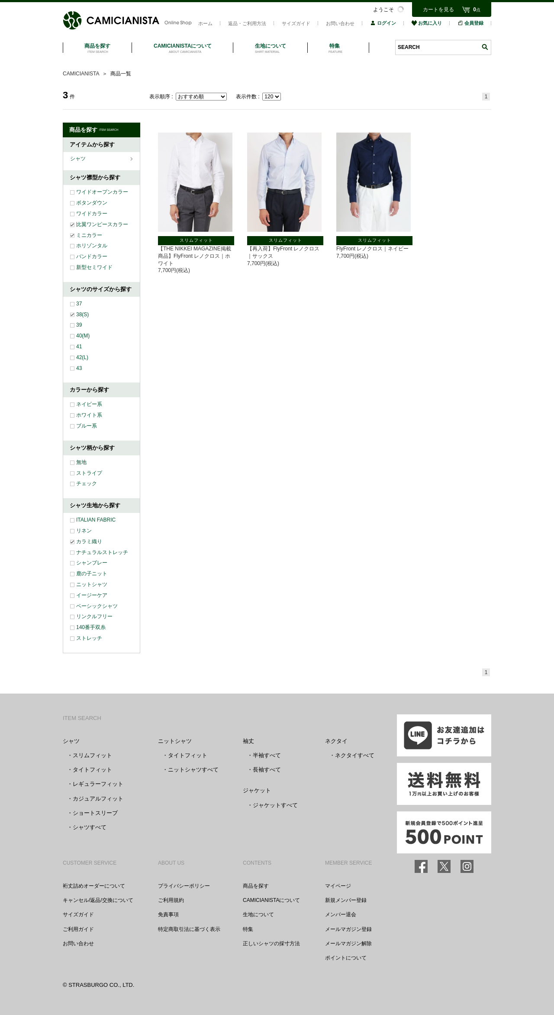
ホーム (205, 23)
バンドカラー (91, 256)
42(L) (82, 357)
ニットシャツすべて (193, 769)
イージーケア (91, 595)
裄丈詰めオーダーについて (94, 886)
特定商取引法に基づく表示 (189, 929)
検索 (484, 47)
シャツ (78, 159)
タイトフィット (92, 769)
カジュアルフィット (98, 798)
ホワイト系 (89, 415)
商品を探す (256, 886)
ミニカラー (89, 235)
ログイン (383, 23)
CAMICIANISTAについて (271, 900)
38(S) (82, 314)
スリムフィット (92, 755)
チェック (86, 483)
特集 (248, 929)
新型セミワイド (94, 267)
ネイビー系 (89, 404)
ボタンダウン (91, 203)
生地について (258, 914)
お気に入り (427, 23)
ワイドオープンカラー (102, 192)
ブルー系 (86, 426)
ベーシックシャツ (97, 606)
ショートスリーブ (95, 813)
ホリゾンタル (91, 246)
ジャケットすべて (275, 805)
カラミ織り (89, 541)
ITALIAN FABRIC (96, 520)
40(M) (83, 336)
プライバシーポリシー (184, 886)
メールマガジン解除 (348, 943)
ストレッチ (89, 638)
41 (79, 347)
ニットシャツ (91, 584)
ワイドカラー (91, 214)
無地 (81, 462)
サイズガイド (296, 23)
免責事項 (168, 914)
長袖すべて (267, 769)
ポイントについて (346, 958)
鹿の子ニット (91, 574)
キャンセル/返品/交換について (98, 900)
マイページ (338, 886)
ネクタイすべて (354, 755)
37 (79, 304)
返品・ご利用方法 (247, 23)
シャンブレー (91, 563)
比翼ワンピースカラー (102, 224)
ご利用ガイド (78, 929)
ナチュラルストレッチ (102, 552)
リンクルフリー (94, 616)
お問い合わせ (340, 23)
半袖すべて (267, 755)
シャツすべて (89, 827)
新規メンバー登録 (346, 900)
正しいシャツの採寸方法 (271, 943)
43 (79, 368)
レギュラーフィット (98, 784)
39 (79, 325)
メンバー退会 (340, 914)
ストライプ (89, 473)
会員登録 (470, 23)
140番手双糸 (91, 627)
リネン (84, 531)
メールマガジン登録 (348, 929)
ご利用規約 (171, 900)
